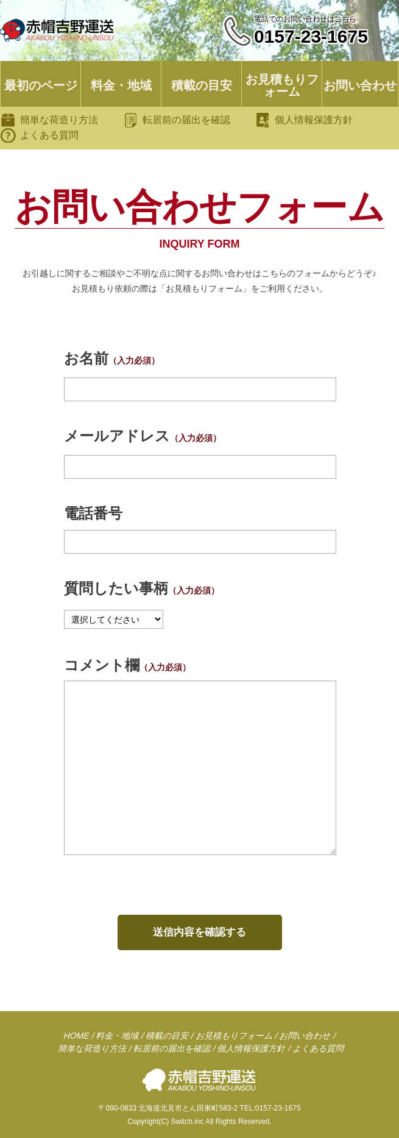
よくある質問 (49, 135)
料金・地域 (121, 85)
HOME (77, 1035)
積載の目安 (201, 85)
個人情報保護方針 (314, 120)
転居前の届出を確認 (186, 120)
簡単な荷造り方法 (59, 120)
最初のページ (40, 85)
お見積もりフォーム (282, 85)
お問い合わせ (360, 85)
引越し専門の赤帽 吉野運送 (58, 30)
